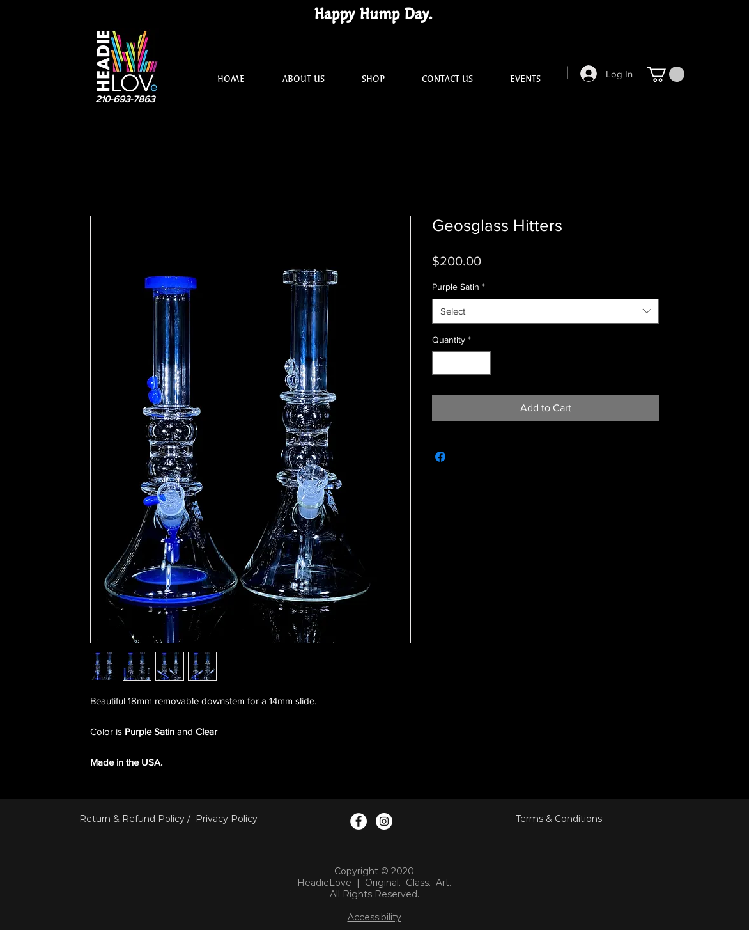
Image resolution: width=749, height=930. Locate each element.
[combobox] (545, 311)
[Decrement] (442, 363)
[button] (665, 74)
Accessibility (374, 917)
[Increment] (481, 363)
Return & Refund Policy (132, 818)
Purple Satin (458, 286)
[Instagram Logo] (384, 821)
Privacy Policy (227, 818)
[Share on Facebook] (440, 456)
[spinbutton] (461, 363)
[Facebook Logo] (358, 821)
